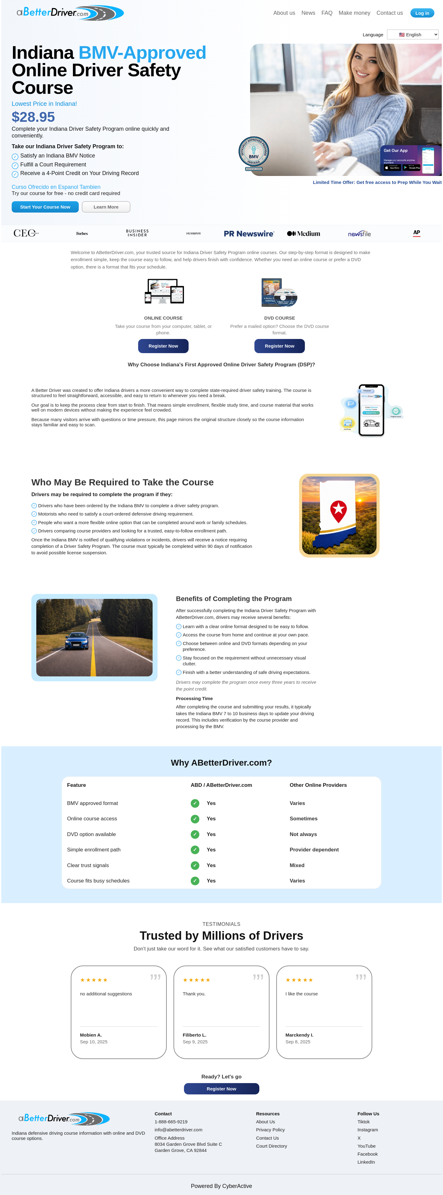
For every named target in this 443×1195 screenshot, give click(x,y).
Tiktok (363, 1121)
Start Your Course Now (45, 206)
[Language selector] (413, 34)
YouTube (366, 1146)
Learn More (106, 206)
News (308, 13)
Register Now (163, 346)
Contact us (390, 13)
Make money (354, 13)
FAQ (327, 13)
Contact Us (267, 1138)
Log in (422, 13)
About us (284, 13)
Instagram (367, 1129)
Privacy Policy (270, 1129)
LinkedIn (366, 1162)
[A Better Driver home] (70, 13)
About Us (265, 1121)
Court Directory (271, 1146)
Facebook (367, 1154)
